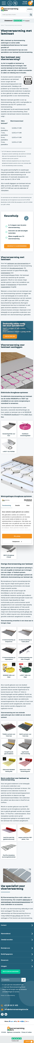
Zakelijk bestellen (7, 939)
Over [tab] (28, 505)
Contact (3, 925)
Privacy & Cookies (26, 1032)
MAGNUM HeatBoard (11, 414)
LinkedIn (6, 1014)
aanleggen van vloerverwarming (17, 263)
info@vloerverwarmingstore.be (16, 1009)
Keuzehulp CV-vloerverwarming (17, 246)
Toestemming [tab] (6, 505)
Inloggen (4, 966)
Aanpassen (17, 541)
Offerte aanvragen (30, 10)
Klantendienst (6, 933)
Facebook (2, 1014)
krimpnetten (12, 284)
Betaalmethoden (17, 1021)
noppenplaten (5, 287)
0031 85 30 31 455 (15, 3)
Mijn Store (10, 3)
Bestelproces (5, 948)
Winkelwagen (30, 3)
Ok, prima (17, 536)
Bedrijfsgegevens (7, 954)
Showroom (4, 960)
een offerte (16, 916)
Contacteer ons (10, 336)
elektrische (26, 900)
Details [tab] (17, 505)
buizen (3, 284)
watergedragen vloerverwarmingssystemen (15, 902)
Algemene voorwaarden (13, 1032)
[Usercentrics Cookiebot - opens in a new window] (24, 500)
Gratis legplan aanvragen (10, 971)
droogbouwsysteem (16, 268)
